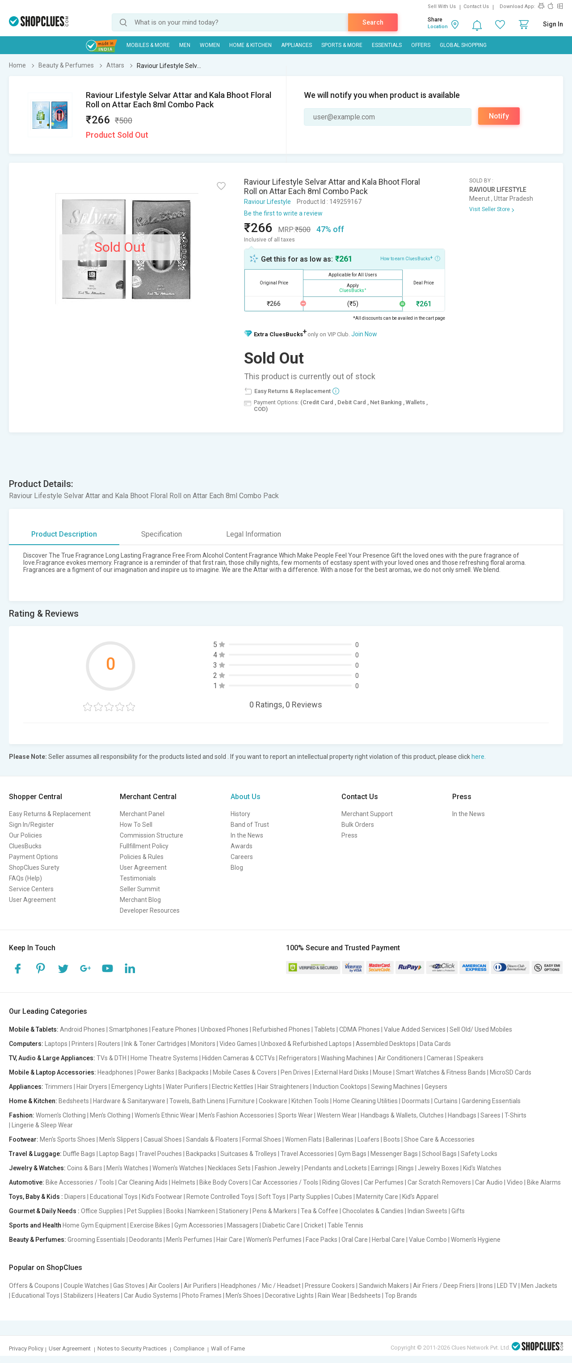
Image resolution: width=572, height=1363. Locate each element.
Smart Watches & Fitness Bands (441, 1072)
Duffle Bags (79, 1153)
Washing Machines (347, 1058)
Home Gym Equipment (94, 1225)
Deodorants (145, 1239)
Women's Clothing (61, 1115)
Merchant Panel (142, 813)
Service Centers (31, 889)
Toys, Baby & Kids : (36, 1196)
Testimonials (138, 878)
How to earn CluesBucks (410, 258)
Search (372, 22)
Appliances (296, 45)
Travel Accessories (307, 1153)
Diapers (75, 1196)
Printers (83, 1043)
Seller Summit (140, 889)
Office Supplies (102, 1211)
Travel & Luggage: (35, 1153)
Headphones (115, 1072)
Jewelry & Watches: (37, 1168)
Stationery (233, 1211)
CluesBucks (25, 846)
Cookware (273, 1101)
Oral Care (354, 1239)
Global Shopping (463, 45)
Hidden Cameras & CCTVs (238, 1058)
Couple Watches (86, 1285)
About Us (246, 796)
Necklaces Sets (229, 1168)
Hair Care (229, 1239)
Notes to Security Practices (132, 1348)
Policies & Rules (142, 856)
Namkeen (201, 1211)
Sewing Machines (396, 1086)
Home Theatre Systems (164, 1058)
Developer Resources (150, 910)
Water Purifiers (187, 1086)
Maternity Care (377, 1196)
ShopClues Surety (34, 867)
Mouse (382, 1072)
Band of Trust (250, 824)
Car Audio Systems (151, 1295)
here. (478, 756)
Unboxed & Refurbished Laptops (306, 1043)
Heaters (108, 1295)
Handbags (462, 1115)
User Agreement (32, 899)
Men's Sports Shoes (67, 1139)
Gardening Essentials (491, 1101)
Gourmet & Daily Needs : (44, 1211)
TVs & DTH (111, 1058)
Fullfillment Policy (144, 846)
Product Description (64, 534)
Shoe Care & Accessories (439, 1139)
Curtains (446, 1101)
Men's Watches (127, 1168)
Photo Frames (202, 1295)
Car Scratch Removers (439, 1182)
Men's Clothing (110, 1115)
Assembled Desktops (386, 1043)
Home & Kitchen (250, 45)
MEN (184, 45)
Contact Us (476, 6)
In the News (247, 835)
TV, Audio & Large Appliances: (52, 1058)
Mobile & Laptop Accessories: (52, 1072)
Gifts (458, 1211)
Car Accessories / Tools (285, 1182)
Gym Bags (352, 1153)
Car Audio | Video (499, 1182)
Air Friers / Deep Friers (444, 1285)
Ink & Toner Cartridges (155, 1043)
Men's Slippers (119, 1139)
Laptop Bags (117, 1153)
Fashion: (21, 1115)
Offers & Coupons (34, 1285)
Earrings (382, 1168)
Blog (237, 867)
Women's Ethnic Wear (165, 1115)
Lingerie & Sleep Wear (42, 1125)
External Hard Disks (342, 1072)
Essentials (387, 45)
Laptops (56, 1043)
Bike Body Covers (223, 1182)
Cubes (343, 1196)
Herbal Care (388, 1239)
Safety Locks (479, 1153)
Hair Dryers (91, 1086)
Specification (161, 534)
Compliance (188, 1348)
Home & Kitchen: (33, 1101)
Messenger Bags (394, 1153)
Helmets (183, 1182)
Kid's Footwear (162, 1196)
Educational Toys (114, 1196)
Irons (486, 1285)
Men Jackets (539, 1285)
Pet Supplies (144, 1211)
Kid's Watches (482, 1168)
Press (349, 835)
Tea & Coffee (319, 1211)
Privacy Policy (26, 1348)
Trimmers (58, 1086)
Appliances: (26, 1086)
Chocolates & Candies (373, 1211)
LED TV (507, 1285)
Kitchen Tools (310, 1101)
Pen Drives (296, 1072)
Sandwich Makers (384, 1285)
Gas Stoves (129, 1285)
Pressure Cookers (330, 1285)
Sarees (490, 1115)
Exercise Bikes (150, 1225)
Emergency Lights (136, 1086)
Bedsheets (74, 1101)
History (240, 813)
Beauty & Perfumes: (37, 1239)
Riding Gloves (341, 1182)
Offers (420, 45)
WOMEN (210, 45)
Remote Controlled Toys (220, 1196)
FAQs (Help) (25, 878)
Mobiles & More (148, 45)
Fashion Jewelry (277, 1168)
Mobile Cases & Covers (245, 1072)
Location (438, 27)
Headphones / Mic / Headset (261, 1285)
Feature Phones (174, 1029)
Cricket (314, 1225)
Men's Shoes (243, 1295)
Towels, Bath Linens (197, 1101)
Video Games (238, 1043)
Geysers (436, 1086)
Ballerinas (339, 1139)
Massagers (242, 1225)
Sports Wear (295, 1115)
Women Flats (303, 1139)
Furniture (242, 1101)
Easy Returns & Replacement (50, 813)
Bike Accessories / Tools (80, 1182)
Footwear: (23, 1139)
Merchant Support (367, 813)
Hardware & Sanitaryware (129, 1101)
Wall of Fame (228, 1348)
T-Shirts (515, 1115)
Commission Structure (151, 835)
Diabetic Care (281, 1225)
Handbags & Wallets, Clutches (402, 1115)
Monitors (202, 1043)
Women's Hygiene (475, 1239)
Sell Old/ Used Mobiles (481, 1029)
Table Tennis (345, 1225)
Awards (241, 846)
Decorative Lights (289, 1295)
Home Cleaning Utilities (365, 1101)
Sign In (553, 24)
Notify (499, 116)
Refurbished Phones (281, 1029)
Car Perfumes (384, 1182)
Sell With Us (442, 6)
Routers (109, 1043)
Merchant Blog (140, 899)
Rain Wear (332, 1295)
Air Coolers (164, 1285)
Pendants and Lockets (335, 1168)
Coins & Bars (84, 1168)
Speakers (470, 1058)
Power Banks (155, 1072)
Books (175, 1211)
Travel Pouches (160, 1153)
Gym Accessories (198, 1225)
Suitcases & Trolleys (248, 1153)
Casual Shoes (162, 1139)
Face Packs (321, 1239)
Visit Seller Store (489, 209)
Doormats (416, 1101)
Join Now (364, 334)
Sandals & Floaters (212, 1139)
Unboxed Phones (224, 1029)
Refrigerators (298, 1058)
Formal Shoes (261, 1139)
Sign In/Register (31, 824)
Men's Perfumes (189, 1239)
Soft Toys (272, 1196)
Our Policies (25, 835)
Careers (242, 856)
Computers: (26, 1043)
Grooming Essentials (96, 1239)
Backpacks (193, 1072)
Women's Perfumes (274, 1239)
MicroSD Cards (510, 1072)
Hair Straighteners (283, 1086)
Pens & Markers (274, 1211)
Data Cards (435, 1043)
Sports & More (341, 45)
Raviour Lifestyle (267, 201)
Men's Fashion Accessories (236, 1115)
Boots (391, 1139)
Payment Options (33, 856)
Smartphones (128, 1029)
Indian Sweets (427, 1211)
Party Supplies (310, 1196)
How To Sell (136, 824)
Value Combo (428, 1239)
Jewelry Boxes (438, 1168)
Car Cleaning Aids (143, 1182)
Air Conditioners (400, 1058)
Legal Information (253, 534)
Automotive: (26, 1182)
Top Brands (401, 1295)
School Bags (439, 1153)
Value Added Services (415, 1029)
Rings (406, 1168)
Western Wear (337, 1115)
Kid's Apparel (420, 1196)
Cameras (440, 1058)
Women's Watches (178, 1168)
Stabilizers (78, 1295)
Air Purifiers (200, 1285)
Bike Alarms (544, 1182)
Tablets (324, 1029)
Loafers (368, 1139)
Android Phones (82, 1029)
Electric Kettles (232, 1086)
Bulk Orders (357, 824)
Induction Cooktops (340, 1086)
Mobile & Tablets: (34, 1029)
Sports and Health (35, 1225)
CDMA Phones (359, 1029)
